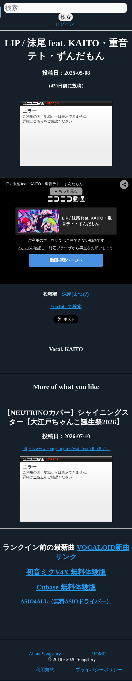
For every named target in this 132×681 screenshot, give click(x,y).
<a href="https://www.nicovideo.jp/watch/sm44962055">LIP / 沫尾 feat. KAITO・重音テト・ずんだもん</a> (66, 133)
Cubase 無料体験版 (66, 587)
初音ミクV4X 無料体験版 (66, 572)
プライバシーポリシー (99, 669)
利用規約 (45, 669)
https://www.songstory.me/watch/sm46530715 (66, 448)
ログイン (64, 23)
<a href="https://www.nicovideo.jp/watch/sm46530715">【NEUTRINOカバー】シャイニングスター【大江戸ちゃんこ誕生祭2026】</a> (66, 489)
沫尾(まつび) (75, 294)
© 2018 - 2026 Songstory (72, 659)
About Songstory (45, 653)
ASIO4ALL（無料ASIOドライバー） (65, 601)
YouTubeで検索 (65, 306)
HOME (99, 653)
